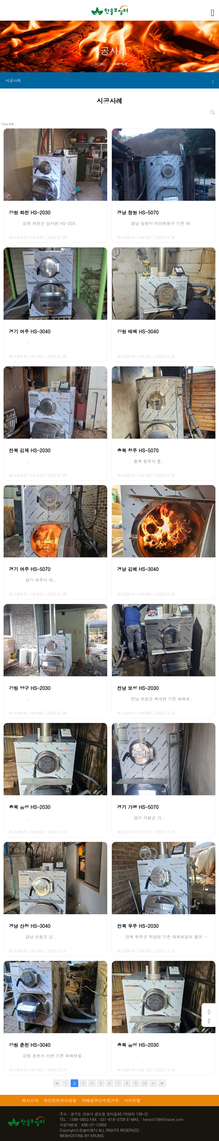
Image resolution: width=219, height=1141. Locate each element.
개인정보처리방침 (60, 1100)
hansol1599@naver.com (163, 1119)
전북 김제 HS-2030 (29, 450)
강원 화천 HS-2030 (29, 212)
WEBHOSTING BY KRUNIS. (82, 1135)
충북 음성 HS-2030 (29, 807)
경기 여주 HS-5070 (29, 569)
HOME (98, 64)
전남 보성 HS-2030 (137, 688)
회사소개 (30, 1100)
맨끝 (162, 1083)
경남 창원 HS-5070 (137, 212)
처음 (57, 1083)
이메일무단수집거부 (100, 1100)
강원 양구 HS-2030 (29, 688)
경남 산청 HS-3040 (29, 926)
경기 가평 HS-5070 (137, 807)
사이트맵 (132, 1100)
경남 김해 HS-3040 (137, 569)
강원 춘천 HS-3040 (29, 1045)
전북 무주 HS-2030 (137, 926)
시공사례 (109, 81)
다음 (153, 1083)
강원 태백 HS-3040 (137, 331)
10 (144, 1083)
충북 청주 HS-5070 (137, 450)
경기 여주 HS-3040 (29, 331)
